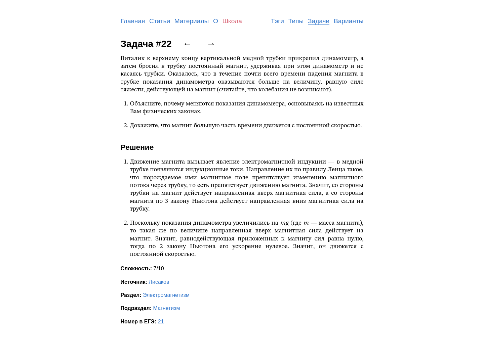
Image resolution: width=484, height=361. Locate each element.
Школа (232, 21)
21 (161, 321)
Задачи (318, 21)
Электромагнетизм (166, 295)
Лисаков (159, 282)
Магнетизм (166, 308)
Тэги (277, 21)
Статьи (159, 21)
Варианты (349, 21)
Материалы (191, 21)
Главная (133, 21)
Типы (296, 21)
